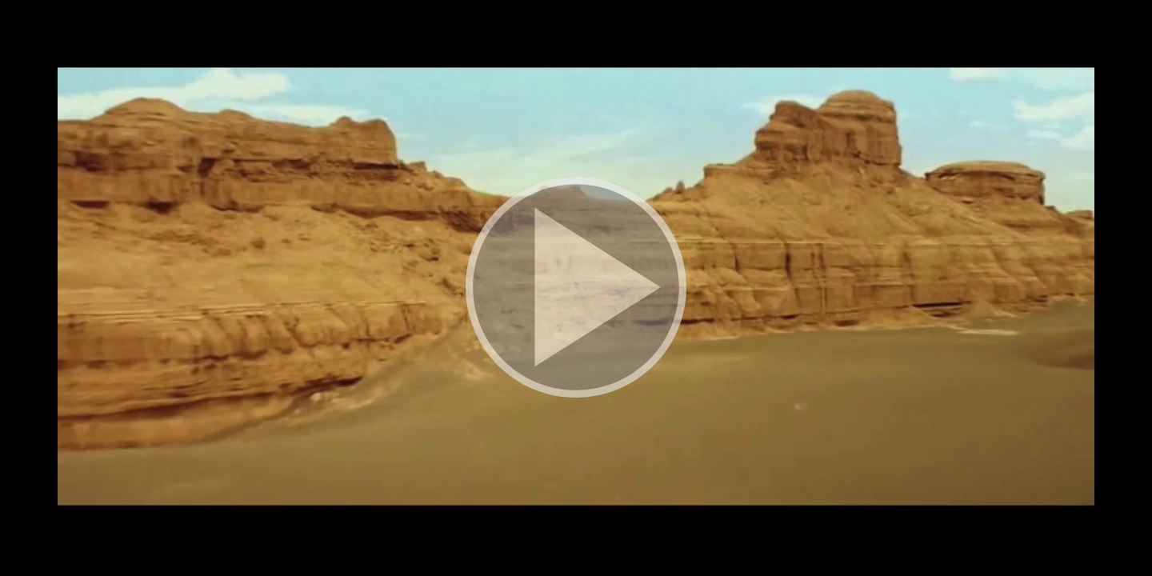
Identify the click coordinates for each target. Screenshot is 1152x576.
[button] (576, 288)
